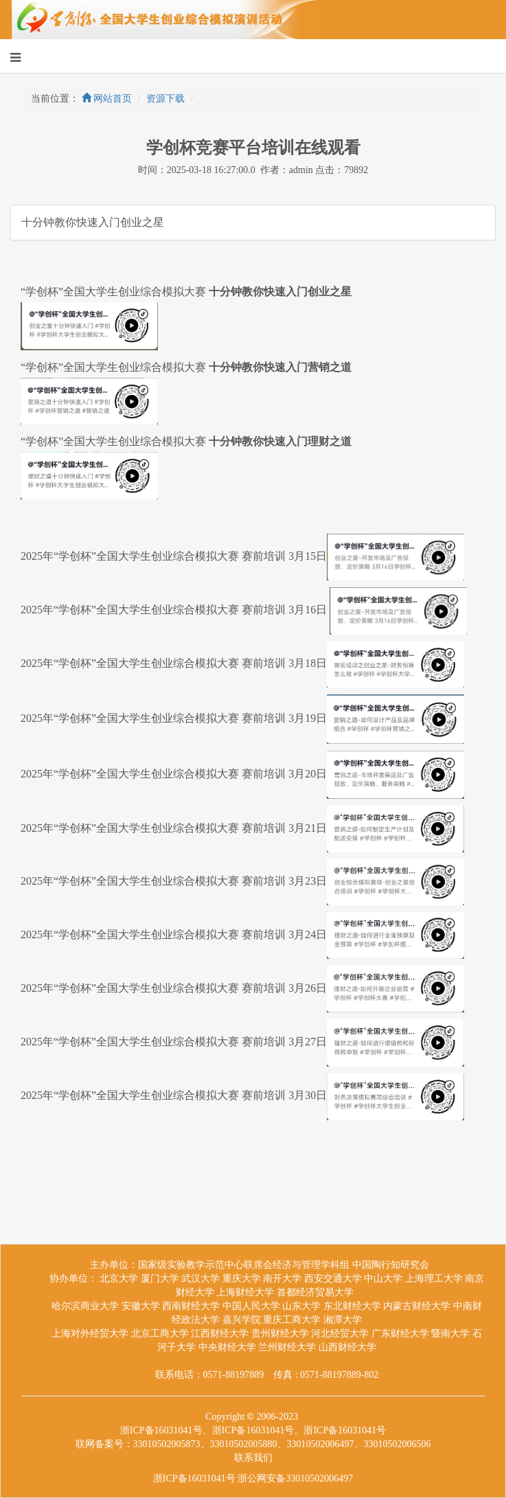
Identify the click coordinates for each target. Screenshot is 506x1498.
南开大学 (282, 1278)
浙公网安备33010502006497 (295, 1478)
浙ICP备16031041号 (194, 1478)
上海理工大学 (434, 1278)
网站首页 (107, 98)
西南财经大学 (191, 1306)
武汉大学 (200, 1278)
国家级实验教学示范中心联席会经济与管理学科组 (243, 1265)
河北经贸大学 (340, 1333)
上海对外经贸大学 (89, 1333)
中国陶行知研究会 (390, 1265)
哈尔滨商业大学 (85, 1306)
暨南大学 (450, 1333)
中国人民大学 (251, 1306)
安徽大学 (141, 1306)
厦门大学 (160, 1278)
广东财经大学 (400, 1333)
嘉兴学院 (241, 1320)
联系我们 (253, 1458)
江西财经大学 (220, 1333)
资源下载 (165, 98)
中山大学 (383, 1278)
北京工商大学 (160, 1333)
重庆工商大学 (292, 1320)
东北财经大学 (352, 1306)
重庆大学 (241, 1278)
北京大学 (119, 1278)
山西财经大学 (347, 1347)
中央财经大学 (227, 1347)
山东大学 (301, 1306)
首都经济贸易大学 (315, 1292)
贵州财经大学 (280, 1333)
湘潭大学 (342, 1320)
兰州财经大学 (287, 1347)
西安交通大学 (333, 1278)
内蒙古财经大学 (416, 1306)
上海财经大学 (245, 1292)
